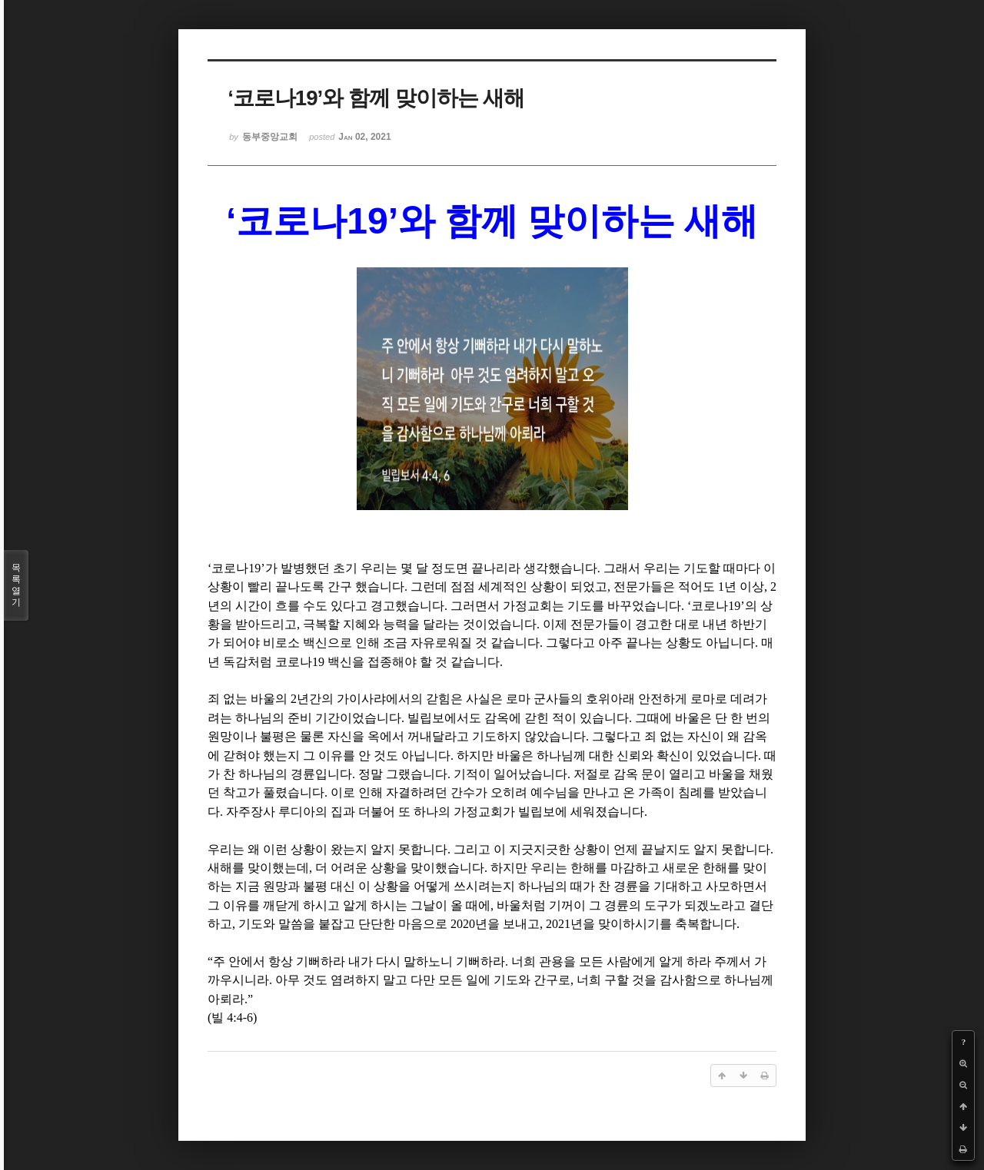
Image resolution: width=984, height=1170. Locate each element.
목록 (16, 585)
